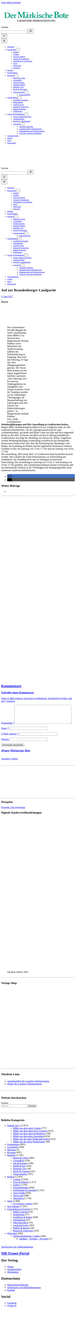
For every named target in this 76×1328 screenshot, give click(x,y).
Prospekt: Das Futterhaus (13, 813)
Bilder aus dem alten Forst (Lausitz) (30, 1137)
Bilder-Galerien (20, 1218)
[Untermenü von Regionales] (18, 49)
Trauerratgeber (20, 1180)
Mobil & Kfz (19, 1172)
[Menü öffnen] (4, 36)
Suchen (4, 27)
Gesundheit (18, 1167)
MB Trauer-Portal (15, 1259)
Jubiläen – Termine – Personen (34, 1245)
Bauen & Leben (20, 1164)
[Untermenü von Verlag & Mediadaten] (26, 114)
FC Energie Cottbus (22, 1210)
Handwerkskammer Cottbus (26, 1242)
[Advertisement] (28, 588)
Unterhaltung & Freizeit (18, 1215)
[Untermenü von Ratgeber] (16, 75)
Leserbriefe (12, 1153)
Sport (9, 1207)
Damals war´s (13, 1131)
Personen (11, 1158)
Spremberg (18, 1204)
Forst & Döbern (20, 1188)
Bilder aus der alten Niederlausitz (29, 1148)
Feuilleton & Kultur (22, 1223)
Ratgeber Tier (19, 1175)
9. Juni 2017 (7, 296)
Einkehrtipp (19, 1221)
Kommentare (11, 686)
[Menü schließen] (4, 41)
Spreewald (18, 1202)
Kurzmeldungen (21, 1194)
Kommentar (7, 706)
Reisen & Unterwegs (23, 1237)
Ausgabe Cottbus (9, 765)
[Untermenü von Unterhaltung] (20, 97)
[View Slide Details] (26, 975)
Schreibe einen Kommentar (17, 692)
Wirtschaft (12, 1239)
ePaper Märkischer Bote (15, 756)
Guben (16, 1191)
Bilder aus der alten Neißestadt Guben (31, 1145)
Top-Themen (13, 1212)
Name (5, 734)
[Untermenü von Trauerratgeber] (26, 92)
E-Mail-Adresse (9, 740)
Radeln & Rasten (21, 1234)
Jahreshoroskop (20, 1229)
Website (5, 745)
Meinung (11, 1156)
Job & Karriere (20, 1169)
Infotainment (19, 1226)
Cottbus (17, 1185)
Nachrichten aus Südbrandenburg (17, 1253)
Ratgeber (11, 1161)
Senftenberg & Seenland (25, 1196)
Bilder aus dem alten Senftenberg (29, 1140)
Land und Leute (20, 1231)
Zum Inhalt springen (11, 2)
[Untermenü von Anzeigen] (22, 124)
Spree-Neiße (19, 1199)
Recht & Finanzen (22, 1177)
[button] (9, 476)
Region (4, 301)
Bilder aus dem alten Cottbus (27, 1134)
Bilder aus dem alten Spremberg (28, 1142)
